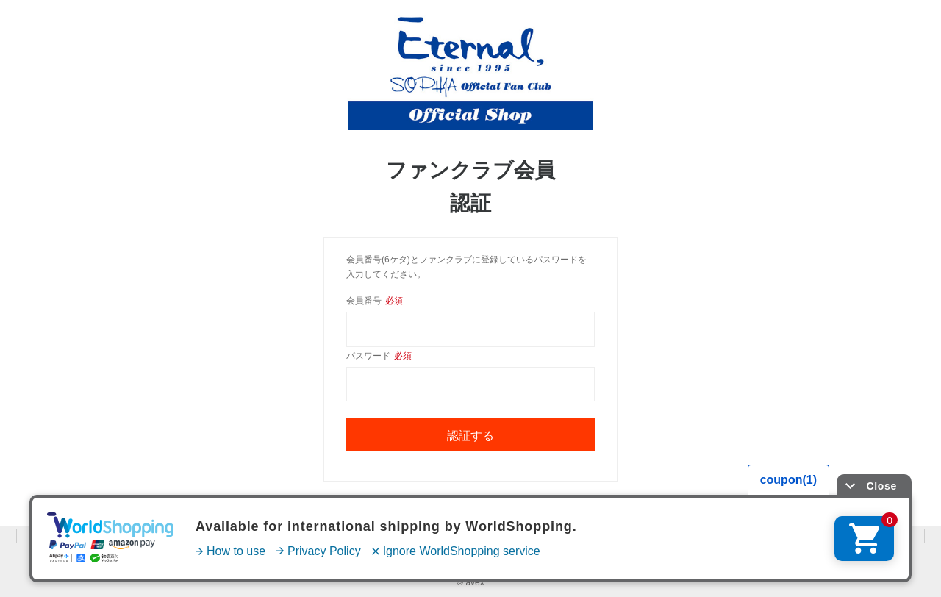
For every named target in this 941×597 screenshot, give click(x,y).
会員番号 (374, 301)
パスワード (379, 356)
